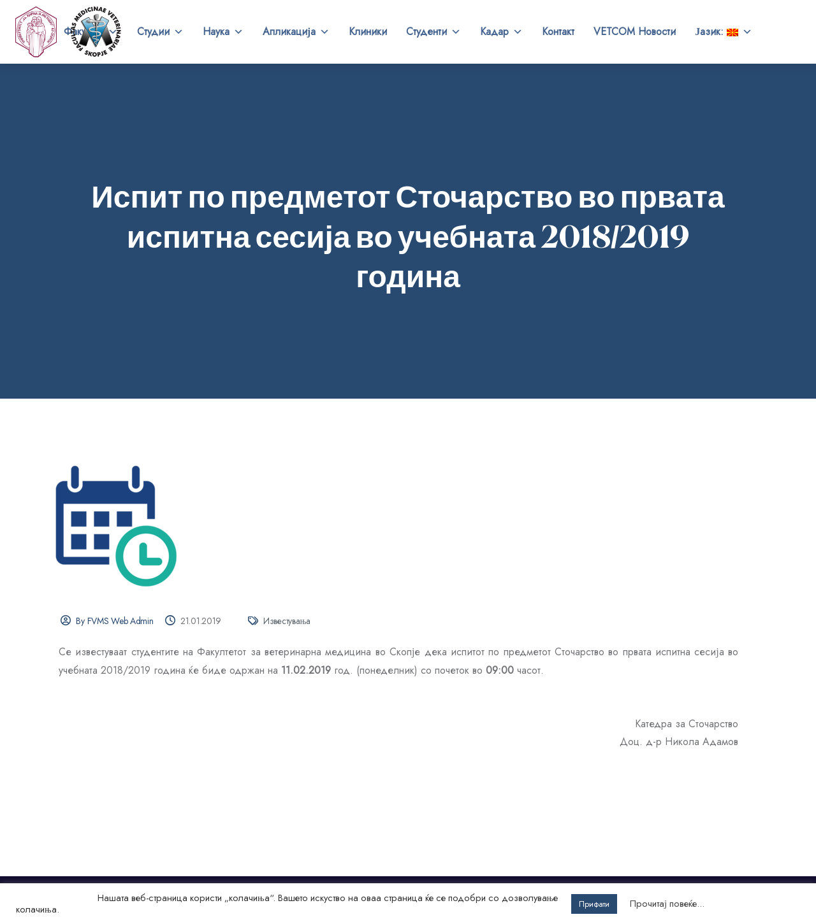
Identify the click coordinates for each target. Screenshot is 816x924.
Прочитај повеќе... (667, 903)
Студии (160, 32)
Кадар (501, 32)
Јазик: (723, 32)
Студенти (433, 32)
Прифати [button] (594, 904)
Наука (223, 32)
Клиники (368, 31)
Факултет (91, 32)
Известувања (286, 621)
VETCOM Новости (635, 31)
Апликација (296, 32)
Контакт (558, 31)
